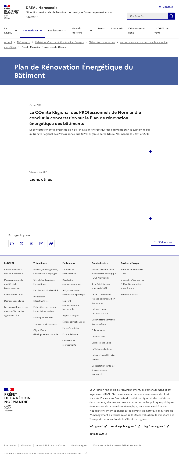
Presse (101, 28)
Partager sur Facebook (11, 243)
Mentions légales (79, 445)
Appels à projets (70, 315)
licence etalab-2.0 (75, 453)
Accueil (8, 42)
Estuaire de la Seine (101, 342)
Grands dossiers (77, 31)
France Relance (70, 334)
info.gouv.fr (96, 426)
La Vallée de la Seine (102, 349)
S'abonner (163, 242)
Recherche (171, 16)
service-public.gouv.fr (124, 426)
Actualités (117, 28)
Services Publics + (129, 294)
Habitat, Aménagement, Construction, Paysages (59, 42)
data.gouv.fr (97, 434)
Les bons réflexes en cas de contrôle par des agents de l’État (16, 311)
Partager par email (41, 243)
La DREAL (8, 31)
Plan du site (10, 445)
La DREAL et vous (162, 31)
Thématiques (30, 30)
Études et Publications (73, 321)
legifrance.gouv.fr (155, 426)
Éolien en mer (98, 330)
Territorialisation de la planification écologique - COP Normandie (104, 273)
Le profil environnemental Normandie (70, 305)
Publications (55, 30)
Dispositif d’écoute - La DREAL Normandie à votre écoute (132, 284)
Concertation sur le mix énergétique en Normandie (103, 370)
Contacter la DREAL (14, 294)
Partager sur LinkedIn (31, 243)
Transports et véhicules (44, 324)
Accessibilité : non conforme (50, 445)
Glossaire (26, 445)
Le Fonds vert (98, 336)
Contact (168, 7)
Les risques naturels (43, 317)
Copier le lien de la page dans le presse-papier (51, 243)
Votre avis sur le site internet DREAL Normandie (117, 445)
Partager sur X (21, 243)
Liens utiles (40, 179)
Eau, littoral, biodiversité (45, 290)
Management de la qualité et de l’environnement (13, 284)
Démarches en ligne (136, 31)
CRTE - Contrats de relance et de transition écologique (103, 299)
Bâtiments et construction (102, 42)
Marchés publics (70, 328)
